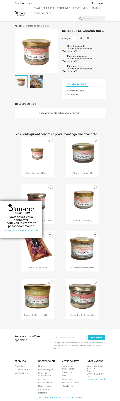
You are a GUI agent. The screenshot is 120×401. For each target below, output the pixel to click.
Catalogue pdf (42, 13)
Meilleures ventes (23, 373)
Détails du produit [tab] (77, 84)
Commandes (68, 372)
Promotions (20, 366)
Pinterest (87, 38)
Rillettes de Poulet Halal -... (37, 173)
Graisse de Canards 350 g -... (37, 315)
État (68, 94)
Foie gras (48, 8)
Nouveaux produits (23, 369)
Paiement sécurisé (46, 382)
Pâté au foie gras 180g (83, 173)
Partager (74, 38)
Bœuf (76, 8)
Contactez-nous (23, 3)
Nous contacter (45, 386)
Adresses (66, 379)
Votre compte (70, 361)
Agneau (96, 8)
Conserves (63, 8)
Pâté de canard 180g (82, 220)
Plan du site (43, 389)
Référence (71, 90)
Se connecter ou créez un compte (21, 230)
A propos (42, 379)
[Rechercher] (91, 18)
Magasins (42, 393)
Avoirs (65, 375)
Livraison (42, 366)
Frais (37, 8)
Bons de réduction (70, 382)
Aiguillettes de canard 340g (82, 315)
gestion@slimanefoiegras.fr (99, 379)
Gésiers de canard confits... (83, 267)
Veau (86, 8)
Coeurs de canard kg (37, 267)
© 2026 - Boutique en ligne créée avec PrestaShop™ (60, 397)
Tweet (81, 38)
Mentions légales (46, 369)
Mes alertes (67, 386)
